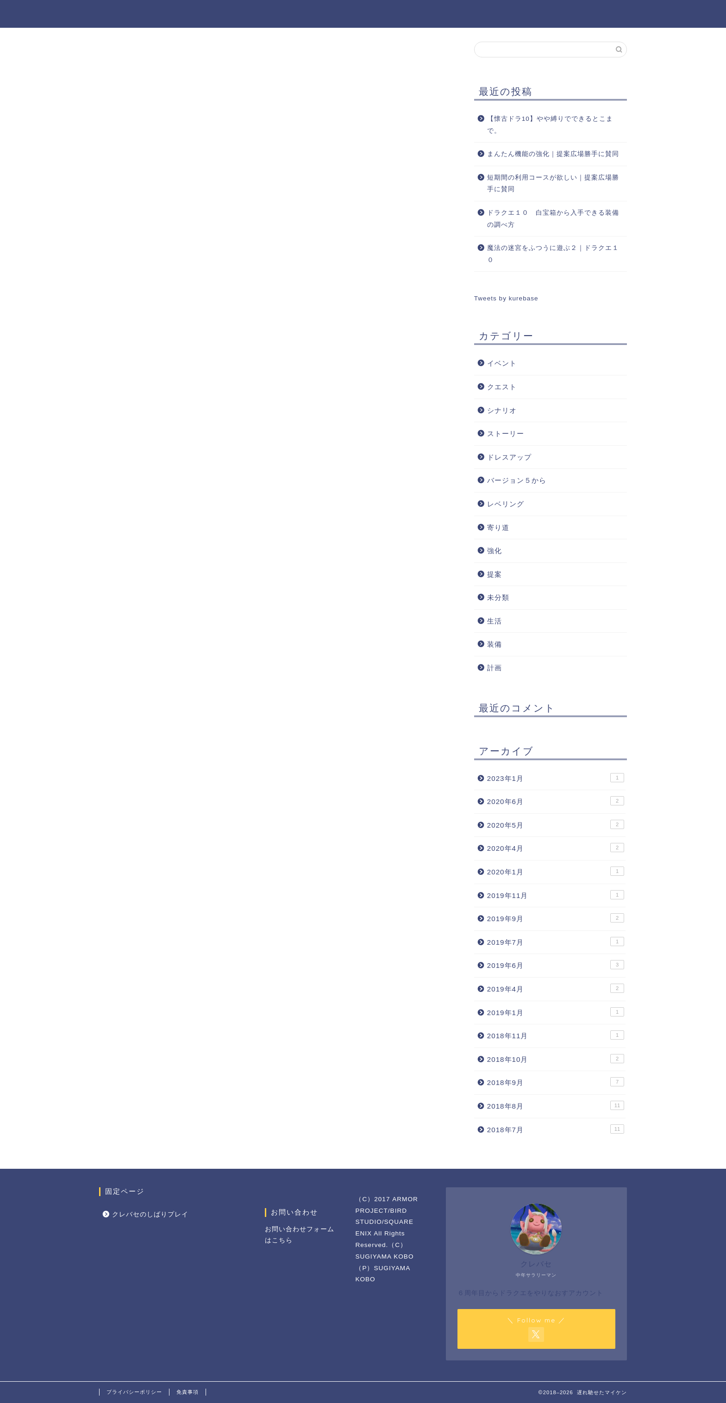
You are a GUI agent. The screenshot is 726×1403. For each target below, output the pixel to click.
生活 (494, 621)
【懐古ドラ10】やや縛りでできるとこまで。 (550, 124)
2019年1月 (555, 1011)
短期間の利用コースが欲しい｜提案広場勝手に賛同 (553, 183)
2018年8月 (555, 1105)
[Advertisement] (365, 269)
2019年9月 (555, 918)
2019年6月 (555, 964)
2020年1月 (555, 871)
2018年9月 (555, 1081)
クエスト (502, 387)
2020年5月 (555, 824)
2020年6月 (555, 800)
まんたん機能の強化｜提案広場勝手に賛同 (553, 153)
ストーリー (505, 433)
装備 (494, 644)
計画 (494, 668)
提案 (494, 574)
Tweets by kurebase (506, 298)
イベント (502, 363)
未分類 (498, 597)
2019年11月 (555, 894)
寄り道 (498, 527)
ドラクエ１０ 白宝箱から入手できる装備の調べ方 (553, 218)
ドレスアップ (509, 457)
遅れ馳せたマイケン (363, 13)
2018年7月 (555, 1129)
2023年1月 (555, 777)
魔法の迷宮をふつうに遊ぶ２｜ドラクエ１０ (553, 253)
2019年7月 (555, 941)
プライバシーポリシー (134, 1392)
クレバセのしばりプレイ (150, 1214)
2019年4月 (555, 988)
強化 (494, 551)
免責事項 (187, 1392)
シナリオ (502, 410)
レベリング (505, 504)
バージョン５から (516, 480)
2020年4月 (555, 847)
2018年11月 (555, 1035)
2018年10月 (555, 1058)
